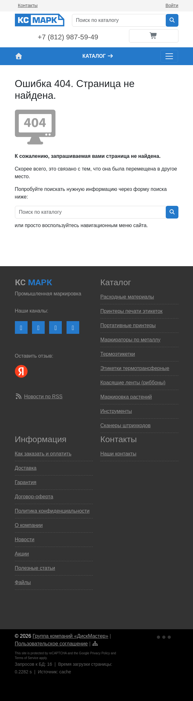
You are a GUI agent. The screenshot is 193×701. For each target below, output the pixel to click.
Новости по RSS (43, 396)
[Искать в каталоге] (172, 20)
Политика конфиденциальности (52, 511)
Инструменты (116, 411)
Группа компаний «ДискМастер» (70, 636)
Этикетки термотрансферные (135, 368)
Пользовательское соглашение (51, 643)
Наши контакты (118, 453)
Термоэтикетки (117, 354)
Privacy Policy (100, 653)
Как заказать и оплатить (43, 453)
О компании (29, 525)
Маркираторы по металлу (130, 339)
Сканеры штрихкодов (125, 425)
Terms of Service (26, 658)
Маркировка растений (126, 397)
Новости (25, 539)
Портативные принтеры (128, 325)
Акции (22, 553)
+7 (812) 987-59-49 (68, 37)
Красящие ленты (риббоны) (133, 382)
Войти (171, 5)
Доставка (26, 468)
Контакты (28, 5)
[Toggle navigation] (169, 56)
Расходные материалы (127, 297)
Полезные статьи (35, 568)
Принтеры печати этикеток (131, 311)
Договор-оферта (34, 496)
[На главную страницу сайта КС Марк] (19, 56)
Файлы (23, 582)
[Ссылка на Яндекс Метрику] (164, 636)
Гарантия (25, 482)
